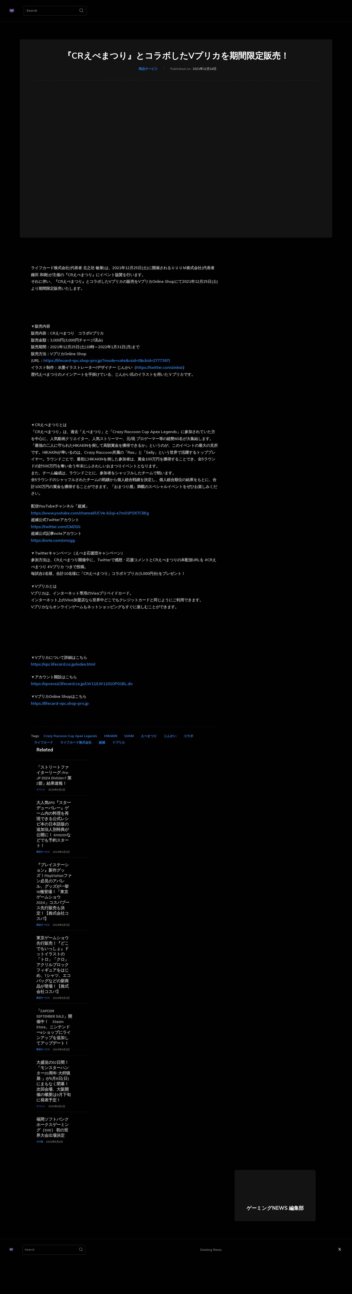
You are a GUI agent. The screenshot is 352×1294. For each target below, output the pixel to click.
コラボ (188, 736)
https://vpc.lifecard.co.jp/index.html (63, 664)
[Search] (81, 11)
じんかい (170, 736)
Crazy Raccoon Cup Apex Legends (70, 736)
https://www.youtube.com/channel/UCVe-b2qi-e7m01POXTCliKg (90, 513)
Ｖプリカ (118, 742)
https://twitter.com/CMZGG (55, 526)
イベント (41, 795)
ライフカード (43, 742)
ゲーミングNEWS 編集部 (275, 1248)
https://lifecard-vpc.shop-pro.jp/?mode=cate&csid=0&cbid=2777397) (107, 360)
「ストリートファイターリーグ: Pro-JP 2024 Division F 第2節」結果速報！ (53, 778)
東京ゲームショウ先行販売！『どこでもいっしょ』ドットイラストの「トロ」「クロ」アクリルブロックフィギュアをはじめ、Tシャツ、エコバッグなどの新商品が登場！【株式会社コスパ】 (53, 982)
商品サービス (148, 69)
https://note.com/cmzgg (53, 540)
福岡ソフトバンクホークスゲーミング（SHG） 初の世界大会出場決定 (53, 1164)
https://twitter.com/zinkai (159, 367)
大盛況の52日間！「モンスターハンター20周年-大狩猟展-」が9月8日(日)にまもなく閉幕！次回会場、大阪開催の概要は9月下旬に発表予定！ (53, 1112)
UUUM (129, 736)
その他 (40, 1181)
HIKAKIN (110, 736)
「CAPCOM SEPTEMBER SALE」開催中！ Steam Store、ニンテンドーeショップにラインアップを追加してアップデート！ (53, 1053)
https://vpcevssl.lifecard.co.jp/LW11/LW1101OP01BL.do (82, 683)
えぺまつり (149, 736)
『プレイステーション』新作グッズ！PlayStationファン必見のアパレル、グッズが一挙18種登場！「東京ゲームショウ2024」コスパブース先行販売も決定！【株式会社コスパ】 (53, 903)
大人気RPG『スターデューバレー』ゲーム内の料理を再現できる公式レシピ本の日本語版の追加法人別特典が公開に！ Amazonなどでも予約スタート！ (53, 833)
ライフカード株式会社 (76, 742)
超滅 (102, 742)
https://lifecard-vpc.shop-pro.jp (60, 703)
